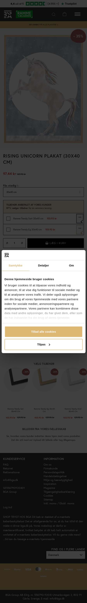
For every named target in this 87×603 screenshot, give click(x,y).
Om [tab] (71, 265)
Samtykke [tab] (15, 265)
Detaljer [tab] (43, 265)
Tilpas (43, 344)
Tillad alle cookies (43, 331)
